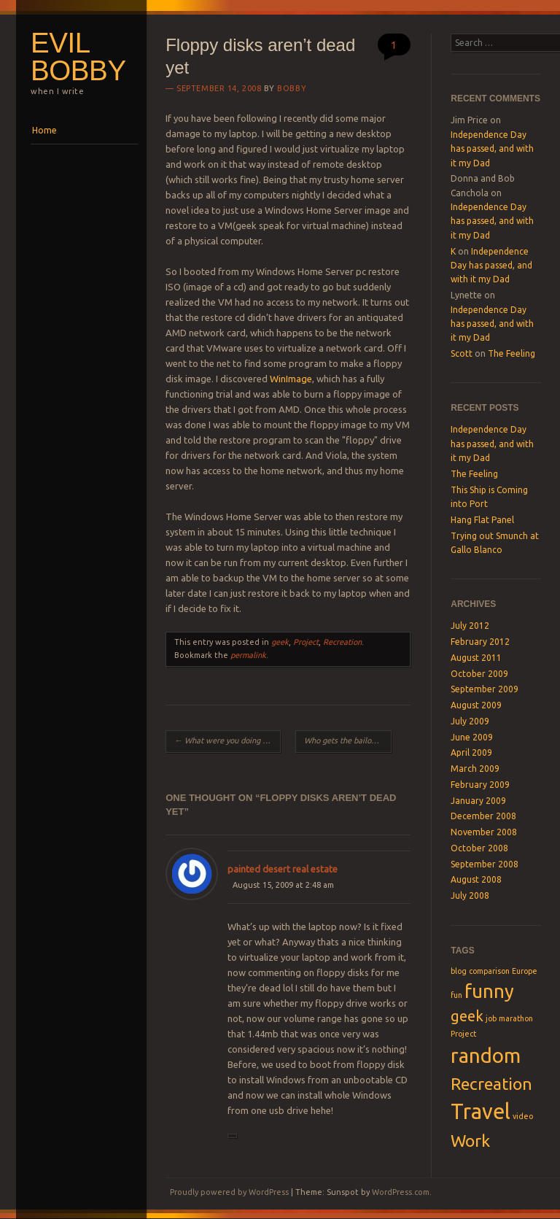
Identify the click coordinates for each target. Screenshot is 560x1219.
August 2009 (476, 705)
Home (44, 130)
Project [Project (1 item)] (463, 1033)
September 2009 (484, 689)
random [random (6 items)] (486, 1055)
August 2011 (476, 657)
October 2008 (479, 848)
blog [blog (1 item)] (459, 971)
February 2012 (480, 641)
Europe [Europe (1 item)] (524, 971)
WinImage (291, 379)
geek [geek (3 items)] (467, 1015)
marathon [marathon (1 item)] (516, 1018)
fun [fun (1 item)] (456, 995)
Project (306, 642)
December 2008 (483, 816)
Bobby (291, 88)
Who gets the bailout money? (347, 740)
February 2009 (480, 784)
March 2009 (475, 768)
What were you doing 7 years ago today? (227, 740)
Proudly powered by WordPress (229, 1192)
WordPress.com (400, 1192)
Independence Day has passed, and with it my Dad (492, 149)
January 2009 (478, 800)
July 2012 (470, 625)
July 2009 (470, 721)
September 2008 (484, 864)
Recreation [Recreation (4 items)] (491, 1083)
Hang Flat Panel (482, 520)
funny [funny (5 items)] (489, 991)
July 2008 (470, 895)
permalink (248, 655)
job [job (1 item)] (491, 1018)
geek (280, 642)
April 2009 (471, 752)
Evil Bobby (78, 57)
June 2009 (472, 737)
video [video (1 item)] (523, 1116)
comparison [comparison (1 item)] (489, 971)
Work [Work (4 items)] (470, 1140)
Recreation (342, 642)
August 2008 (476, 879)
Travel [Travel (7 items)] (480, 1111)
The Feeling (511, 353)
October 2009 (479, 673)
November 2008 (484, 832)
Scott (461, 353)
